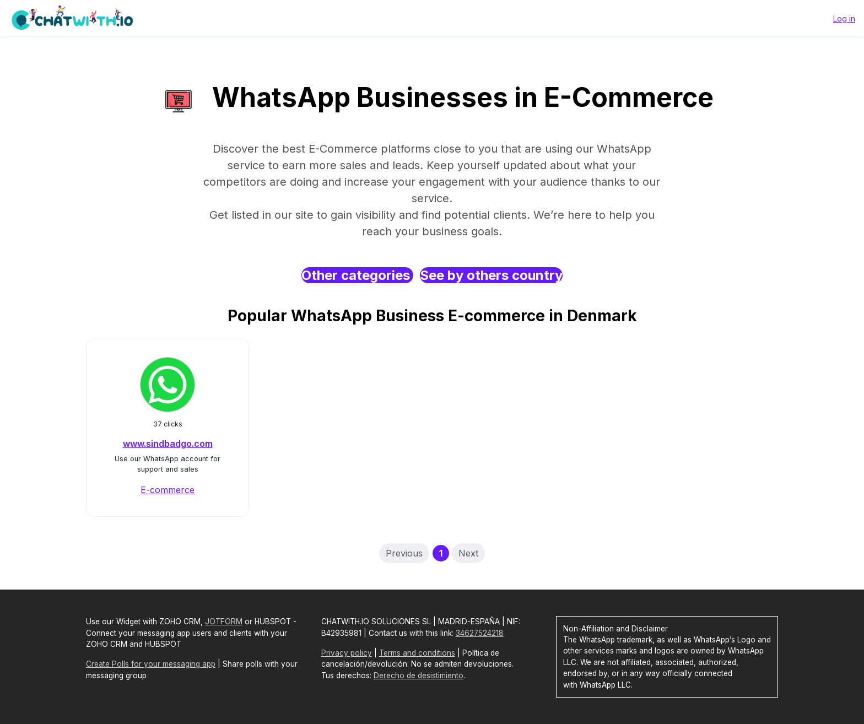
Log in (844, 18)
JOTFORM (223, 621)
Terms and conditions (417, 653)
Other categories (357, 275)
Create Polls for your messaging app (150, 664)
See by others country (491, 275)
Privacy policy (346, 653)
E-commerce (168, 489)
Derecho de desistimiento (418, 675)
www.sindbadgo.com (168, 443)
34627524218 (480, 633)
